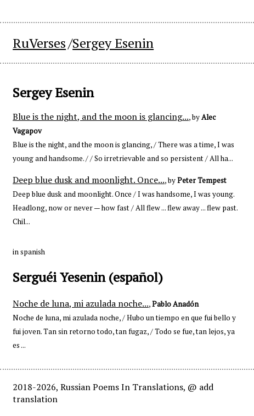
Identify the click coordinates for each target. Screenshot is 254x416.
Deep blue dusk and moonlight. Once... (89, 180)
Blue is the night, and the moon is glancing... (101, 116)
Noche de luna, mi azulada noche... (81, 303)
